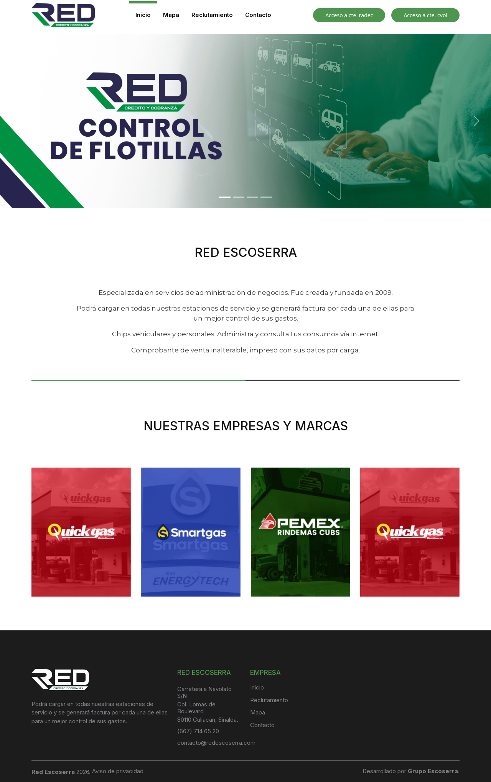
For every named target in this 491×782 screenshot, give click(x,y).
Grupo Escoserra (433, 771)
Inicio (143, 14)
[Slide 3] (252, 197)
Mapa (171, 14)
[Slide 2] (238, 197)
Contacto (258, 14)
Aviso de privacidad (117, 771)
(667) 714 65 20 (198, 731)
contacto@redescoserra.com (216, 742)
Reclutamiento (212, 14)
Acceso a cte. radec (349, 15)
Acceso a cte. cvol (425, 15)
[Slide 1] (225, 197)
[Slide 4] (266, 197)
